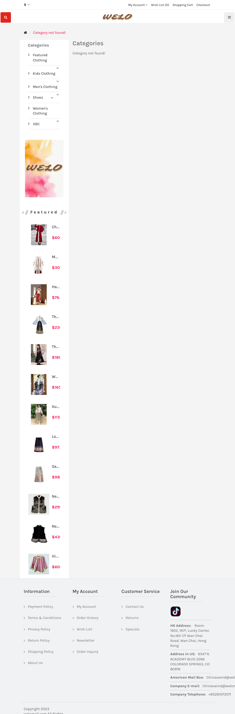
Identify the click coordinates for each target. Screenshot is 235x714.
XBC (36, 124)
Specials (133, 629)
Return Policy (39, 640)
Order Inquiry (87, 651)
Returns (132, 618)
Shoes (38, 97)
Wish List (84, 629)
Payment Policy (40, 606)
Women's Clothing (40, 111)
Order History (87, 618)
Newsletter (86, 640)
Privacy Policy (39, 629)
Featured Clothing (40, 57)
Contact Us (135, 606)
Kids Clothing (44, 73)
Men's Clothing (45, 87)
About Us (35, 663)
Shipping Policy (41, 651)
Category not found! (49, 32)
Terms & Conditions (44, 618)
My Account (86, 606)
